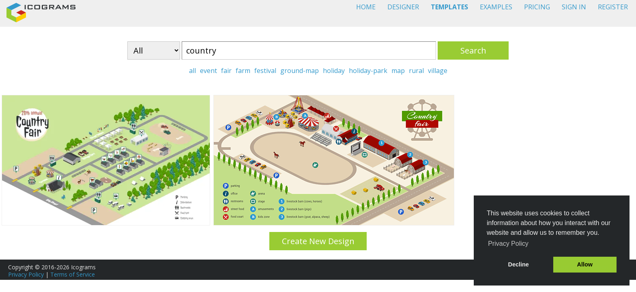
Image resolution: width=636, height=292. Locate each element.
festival (265, 70)
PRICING (537, 6)
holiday (334, 70)
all (192, 70)
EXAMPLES (496, 6)
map (398, 70)
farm (243, 70)
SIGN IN (574, 6)
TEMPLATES (449, 6)
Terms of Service (72, 274)
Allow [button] (585, 264)
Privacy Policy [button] (508, 243)
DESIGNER (403, 6)
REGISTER (613, 6)
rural (416, 70)
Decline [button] (518, 264)
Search (473, 50)
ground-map (299, 70)
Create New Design (318, 241)
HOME (366, 6)
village (437, 70)
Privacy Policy (26, 274)
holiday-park (368, 70)
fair (226, 70)
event (208, 70)
